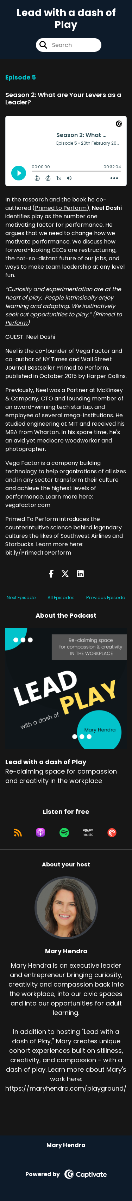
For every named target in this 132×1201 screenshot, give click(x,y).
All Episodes (61, 597)
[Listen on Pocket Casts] (111, 832)
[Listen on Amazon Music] (88, 832)
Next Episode (21, 597)
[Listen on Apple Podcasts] (40, 832)
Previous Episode (105, 597)
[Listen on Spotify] (64, 832)
